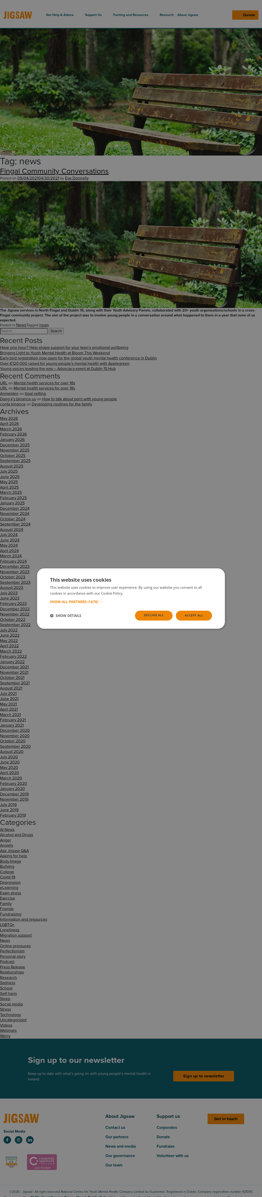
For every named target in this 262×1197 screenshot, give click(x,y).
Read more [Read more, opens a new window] (133, 592)
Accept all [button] (193, 615)
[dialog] (131, 598)
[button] (131, 601)
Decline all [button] (151, 615)
